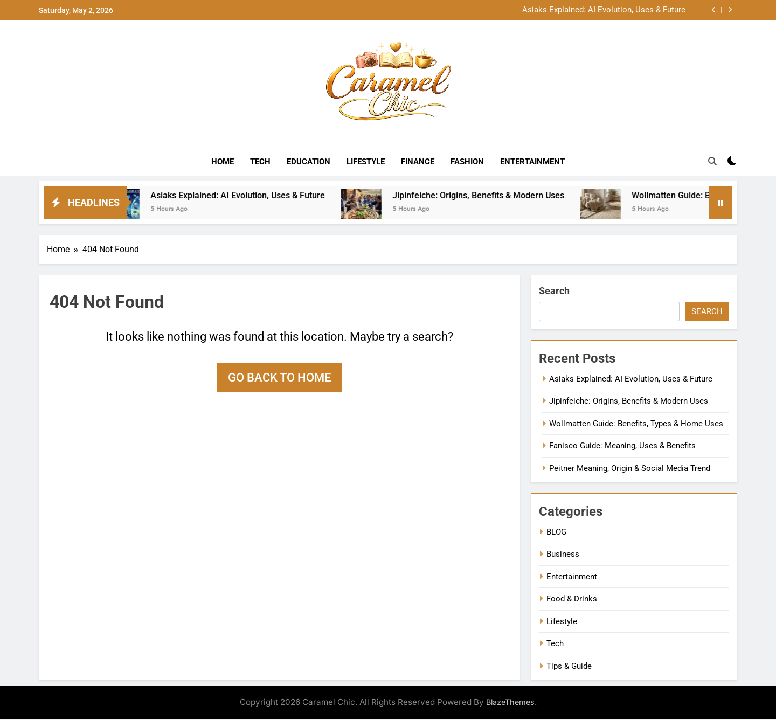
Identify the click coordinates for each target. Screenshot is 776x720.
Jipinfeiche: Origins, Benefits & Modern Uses (492, 196)
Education (308, 162)
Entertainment (532, 162)
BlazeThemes (510, 702)
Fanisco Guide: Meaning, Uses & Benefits (622, 446)
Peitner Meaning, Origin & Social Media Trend (629, 468)
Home (222, 162)
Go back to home (279, 378)
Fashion (467, 162)
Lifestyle (366, 162)
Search (554, 291)
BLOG (556, 532)
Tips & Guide (569, 666)
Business (562, 554)
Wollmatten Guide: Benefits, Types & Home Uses (636, 424)
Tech (260, 162)
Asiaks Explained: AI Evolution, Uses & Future (603, 10)
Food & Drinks (571, 599)
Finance (417, 162)
